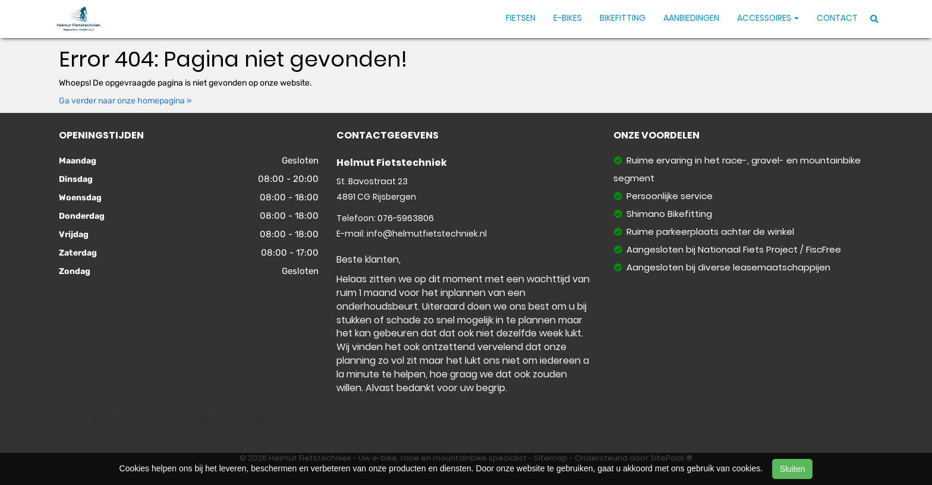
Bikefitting (623, 18)
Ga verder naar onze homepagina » (125, 101)
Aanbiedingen (691, 18)
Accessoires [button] (768, 18)
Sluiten (792, 469)
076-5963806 (405, 218)
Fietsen (521, 18)
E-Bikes (567, 18)
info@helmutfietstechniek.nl (427, 234)
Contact (837, 18)
